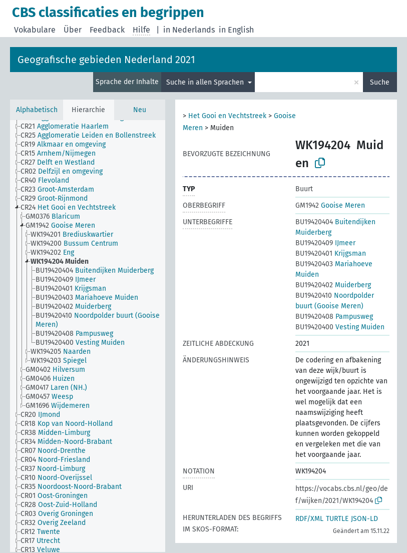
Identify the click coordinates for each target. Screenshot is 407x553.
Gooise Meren (330, 205)
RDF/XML (309, 518)
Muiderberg (333, 285)
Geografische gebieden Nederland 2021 (106, 60)
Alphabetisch (37, 110)
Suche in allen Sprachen (206, 82)
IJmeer (325, 243)
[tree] (87, 336)
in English (236, 30)
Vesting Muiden (339, 327)
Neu (139, 110)
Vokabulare (35, 30)
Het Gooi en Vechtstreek (227, 116)
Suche (379, 82)
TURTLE (337, 518)
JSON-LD (364, 518)
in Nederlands (189, 30)
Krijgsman (330, 253)
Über (73, 30)
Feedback (107, 30)
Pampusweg (334, 316)
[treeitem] (69, 126)
